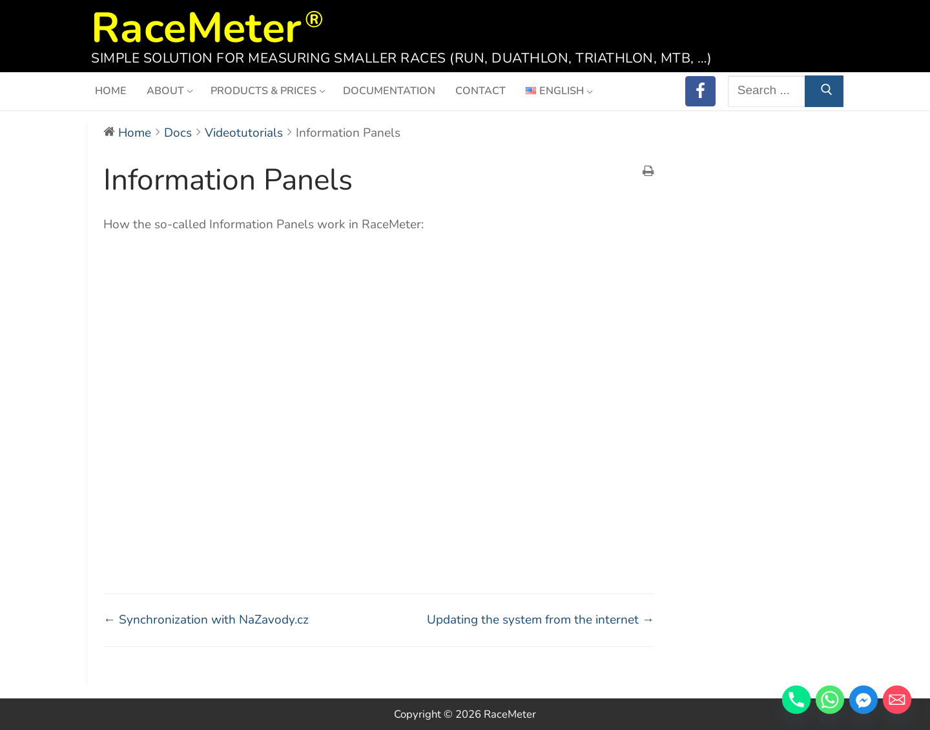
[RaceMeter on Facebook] (700, 91)
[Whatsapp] (830, 700)
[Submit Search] (824, 91)
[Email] (897, 700)
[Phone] (796, 700)
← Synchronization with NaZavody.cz (206, 619)
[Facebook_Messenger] (863, 700)
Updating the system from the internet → (540, 619)
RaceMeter (196, 24)
